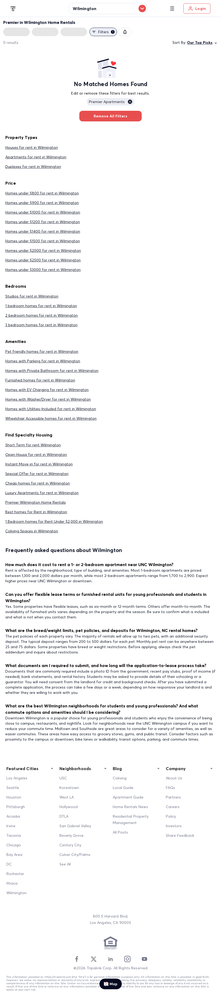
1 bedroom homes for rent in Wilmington (41, 305)
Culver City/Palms (74, 854)
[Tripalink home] (13, 8)
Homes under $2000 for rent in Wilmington (43, 250)
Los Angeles (16, 778)
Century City (70, 845)
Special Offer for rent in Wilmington (36, 473)
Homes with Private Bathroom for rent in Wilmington (51, 370)
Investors (174, 825)
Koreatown (69, 787)
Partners (173, 797)
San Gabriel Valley (75, 825)
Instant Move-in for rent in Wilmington (39, 464)
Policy (171, 816)
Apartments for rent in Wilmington (35, 157)
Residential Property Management (131, 819)
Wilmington (16, 892)
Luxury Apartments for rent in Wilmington (42, 492)
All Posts (120, 832)
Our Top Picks (202, 42)
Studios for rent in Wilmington (31, 296)
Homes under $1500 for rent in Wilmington (42, 241)
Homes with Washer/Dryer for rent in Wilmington (48, 399)
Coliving (120, 778)
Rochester (15, 873)
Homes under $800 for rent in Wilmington (42, 193)
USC (63, 778)
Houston (13, 797)
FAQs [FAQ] (170, 787)
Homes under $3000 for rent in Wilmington (43, 269)
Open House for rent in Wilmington (36, 454)
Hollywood (68, 806)
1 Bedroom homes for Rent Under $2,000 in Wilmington (54, 521)
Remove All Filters (110, 116)
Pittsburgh (15, 806)
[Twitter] (93, 959)
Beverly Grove (71, 835)
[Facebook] (76, 959)
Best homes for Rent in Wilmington (36, 512)
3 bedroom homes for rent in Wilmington (41, 324)
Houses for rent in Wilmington (31, 147)
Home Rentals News (130, 806)
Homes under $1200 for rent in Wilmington (42, 221)
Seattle (12, 787)
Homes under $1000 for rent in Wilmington (42, 212)
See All (65, 864)
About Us (174, 778)
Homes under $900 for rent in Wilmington (42, 202)
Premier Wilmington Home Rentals (35, 502)
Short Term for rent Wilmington (33, 445)
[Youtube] (144, 959)
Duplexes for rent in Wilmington (33, 166)
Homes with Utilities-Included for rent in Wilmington (50, 408)
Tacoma (13, 835)
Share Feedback (180, 835)
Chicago (13, 845)
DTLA (63, 816)
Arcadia (13, 816)
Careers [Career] (173, 806)
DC (9, 864)
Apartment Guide (128, 797)
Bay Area (14, 854)
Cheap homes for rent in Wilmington (37, 483)
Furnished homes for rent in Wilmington (40, 380)
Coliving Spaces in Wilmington (31, 531)
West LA (66, 797)
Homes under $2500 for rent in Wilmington (43, 260)
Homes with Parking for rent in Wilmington (42, 361)
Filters (103, 32)
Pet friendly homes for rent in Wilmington (41, 351)
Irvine (10, 825)
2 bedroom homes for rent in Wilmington (41, 315)
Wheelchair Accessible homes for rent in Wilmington (51, 418)
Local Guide (123, 787)
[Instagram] (127, 959)
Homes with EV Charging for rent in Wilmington (47, 389)
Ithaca (12, 883)
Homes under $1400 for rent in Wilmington (42, 231)
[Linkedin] (110, 959)
